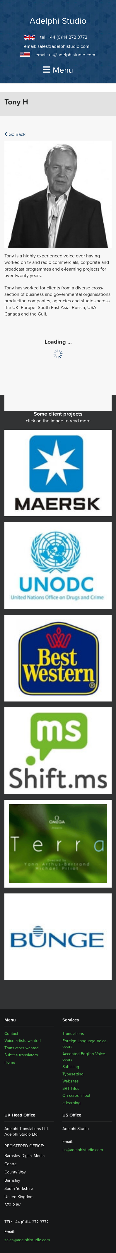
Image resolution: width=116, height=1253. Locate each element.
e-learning (71, 1103)
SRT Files (70, 1088)
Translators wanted (21, 1048)
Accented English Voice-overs (84, 1057)
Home (9, 1062)
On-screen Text (76, 1095)
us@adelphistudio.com (72, 54)
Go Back (14, 134)
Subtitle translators (21, 1055)
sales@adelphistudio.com (63, 46)
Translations (73, 1033)
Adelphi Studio (58, 20)
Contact (11, 1033)
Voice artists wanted (22, 1041)
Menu (58, 70)
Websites (70, 1081)
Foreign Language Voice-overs (85, 1044)
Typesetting (72, 1074)
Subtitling (70, 1067)
